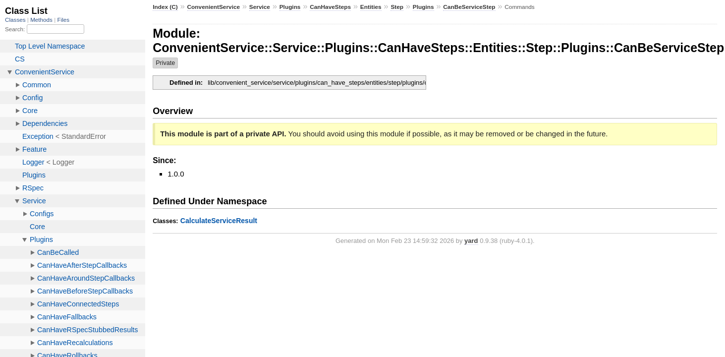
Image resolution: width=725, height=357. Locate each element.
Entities (371, 6)
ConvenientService (213, 6)
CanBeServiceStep (469, 6)
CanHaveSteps (330, 6)
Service (259, 6)
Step (396, 6)
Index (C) (165, 6)
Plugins (290, 6)
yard (471, 240)
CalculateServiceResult (218, 221)
